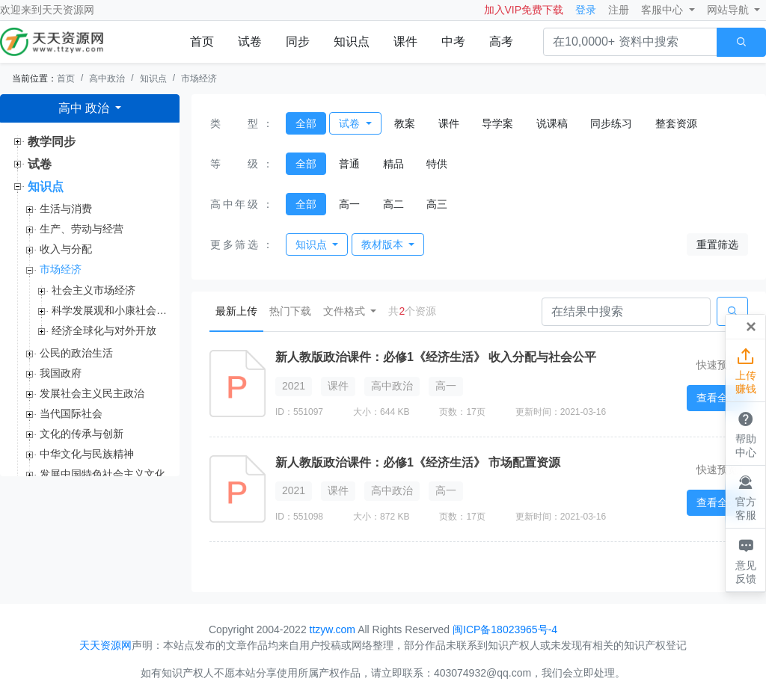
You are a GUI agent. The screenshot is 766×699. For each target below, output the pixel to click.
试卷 (250, 41)
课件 (405, 41)
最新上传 (239, 310)
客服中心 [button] (663, 10)
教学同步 (52, 141)
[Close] (751, 327)
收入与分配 (66, 249)
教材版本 (383, 244)
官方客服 (745, 496)
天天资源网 (68, 10)
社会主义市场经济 (93, 290)
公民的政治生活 (76, 353)
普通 (349, 164)
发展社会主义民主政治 (92, 393)
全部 (305, 123)
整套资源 (676, 123)
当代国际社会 (71, 413)
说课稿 (552, 123)
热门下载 (290, 311)
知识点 (352, 41)
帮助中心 (745, 433)
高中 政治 (85, 108)
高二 (393, 204)
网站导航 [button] (729, 10)
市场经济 (199, 78)
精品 (393, 164)
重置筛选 (717, 244)
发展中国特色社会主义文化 (102, 474)
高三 (436, 204)
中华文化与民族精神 (87, 454)
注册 (618, 10)
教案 (404, 123)
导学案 (497, 123)
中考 (453, 41)
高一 (349, 204)
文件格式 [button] (345, 311)
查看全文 (717, 398)
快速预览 (717, 365)
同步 (298, 41)
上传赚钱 (745, 370)
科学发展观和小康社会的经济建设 (110, 310)
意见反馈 (745, 559)
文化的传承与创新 (81, 434)
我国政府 (61, 373)
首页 (202, 41)
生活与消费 (66, 209)
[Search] (626, 312)
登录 (585, 10)
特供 (436, 164)
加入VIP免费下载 (524, 10)
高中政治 (107, 78)
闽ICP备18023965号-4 (505, 629)
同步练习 (611, 123)
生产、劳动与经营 (81, 229)
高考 (501, 41)
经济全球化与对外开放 (104, 330)
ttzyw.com (332, 629)
